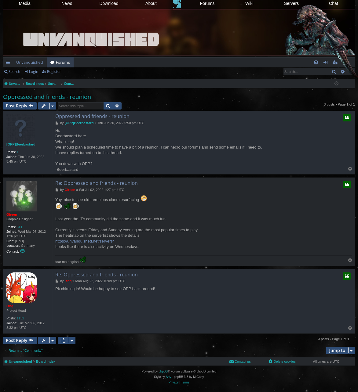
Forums (207, 3)
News (66, 3)
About (151, 3)
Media (25, 3)
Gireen (11, 214)
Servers (291, 3)
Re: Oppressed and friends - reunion (96, 183)
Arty (168, 377)
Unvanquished (29, 62)
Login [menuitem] (326, 63)
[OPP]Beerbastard (20, 144)
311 (19, 227)
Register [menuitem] (336, 63)
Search (14, 71)
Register (54, 71)
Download (108, 3)
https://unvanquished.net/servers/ (84, 241)
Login (33, 71)
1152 (20, 318)
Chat (333, 3)
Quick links (9, 63)
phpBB (163, 371)
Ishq (9, 306)
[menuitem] (316, 62)
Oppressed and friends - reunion (47, 97)
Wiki (249, 3)
